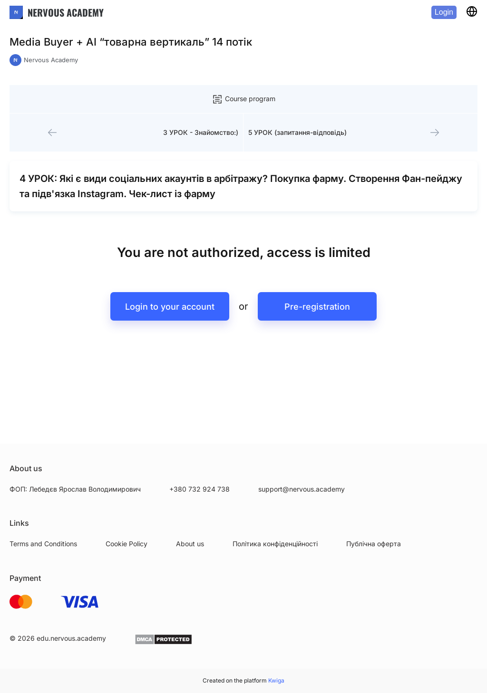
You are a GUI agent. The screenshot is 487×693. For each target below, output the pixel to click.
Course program (243, 99)
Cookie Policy (126, 544)
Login (444, 12)
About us (190, 544)
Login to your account (169, 307)
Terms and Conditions (43, 544)
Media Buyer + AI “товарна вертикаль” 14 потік (131, 42)
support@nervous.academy (301, 489)
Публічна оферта (373, 544)
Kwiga (276, 680)
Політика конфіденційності (275, 544)
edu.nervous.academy (71, 638)
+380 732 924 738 (199, 489)
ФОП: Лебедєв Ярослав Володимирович (75, 489)
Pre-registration (317, 307)
